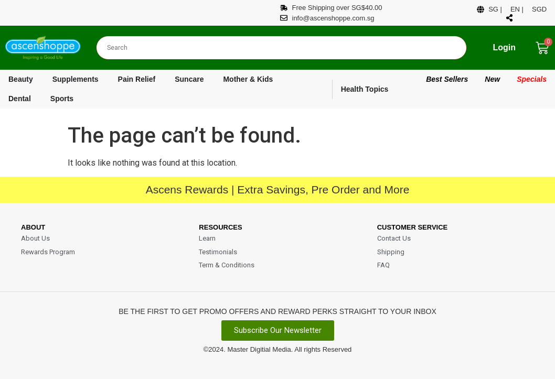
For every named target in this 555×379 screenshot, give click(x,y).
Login (504, 47)
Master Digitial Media (259, 349)
